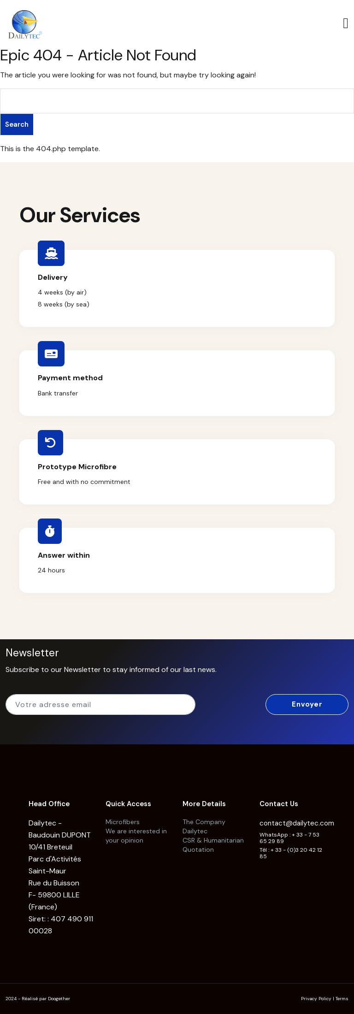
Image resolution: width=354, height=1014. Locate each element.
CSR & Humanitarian (213, 840)
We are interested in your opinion (136, 835)
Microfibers (123, 822)
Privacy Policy (316, 999)
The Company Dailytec (204, 826)
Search (17, 124)
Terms (342, 999)
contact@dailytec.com (297, 823)
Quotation (198, 849)
